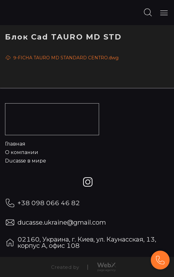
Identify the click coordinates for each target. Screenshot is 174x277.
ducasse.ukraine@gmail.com (62, 222)
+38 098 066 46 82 (49, 203)
